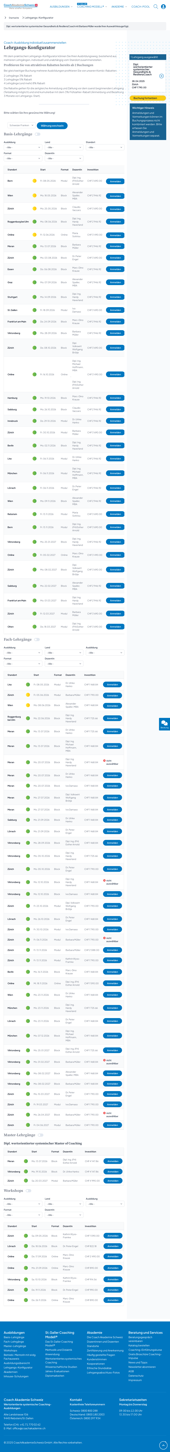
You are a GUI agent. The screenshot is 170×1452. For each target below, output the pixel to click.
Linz (10, 458)
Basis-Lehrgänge (14, 1337)
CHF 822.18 (91, 1246)
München (12, 473)
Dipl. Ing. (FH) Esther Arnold (78, 180)
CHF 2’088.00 (91, 950)
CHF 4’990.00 (92, 1180)
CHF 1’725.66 (91, 718)
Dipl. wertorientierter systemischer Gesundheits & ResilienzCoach (143, 69)
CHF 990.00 (91, 1289)
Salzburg (12, 409)
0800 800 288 (89, 1410)
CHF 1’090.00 (92, 1235)
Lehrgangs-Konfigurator (18, 1367)
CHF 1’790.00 (91, 694)
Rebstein (12, 514)
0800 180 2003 (95, 1414)
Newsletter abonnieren (142, 1366)
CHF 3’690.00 (94, 180)
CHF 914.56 (91, 1279)
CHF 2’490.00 (92, 1256)
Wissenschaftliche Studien (61, 1366)
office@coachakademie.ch (29, 1428)
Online (11, 234)
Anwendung (52, 1354)
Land (47, 142)
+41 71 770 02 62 (30, 1424)
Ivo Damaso (76, 310)
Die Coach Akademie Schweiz (105, 1337)
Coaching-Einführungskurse (145, 1349)
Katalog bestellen (139, 1345)
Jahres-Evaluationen (57, 1371)
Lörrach (12, 487)
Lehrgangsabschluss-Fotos (103, 1372)
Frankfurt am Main (17, 321)
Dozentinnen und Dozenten (103, 1341)
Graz (10, 282)
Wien (10, 195)
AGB (131, 1371)
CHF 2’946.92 (94, 195)
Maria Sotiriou (76, 235)
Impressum (135, 1380)
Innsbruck (13, 420)
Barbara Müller (76, 246)
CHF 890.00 (91, 1267)
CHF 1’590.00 (91, 983)
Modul (64, 180)
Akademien (10, 1371)
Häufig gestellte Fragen (101, 1354)
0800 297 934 (92, 1418)
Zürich (11, 208)
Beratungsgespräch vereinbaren (140, 1339)
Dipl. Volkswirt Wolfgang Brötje (77, 348)
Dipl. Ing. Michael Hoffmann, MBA (78, 365)
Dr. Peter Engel (76, 258)
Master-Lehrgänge (15, 1346)
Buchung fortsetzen (145, 98)
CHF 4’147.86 (91, 1161)
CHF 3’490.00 (94, 234)
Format (7, 153)
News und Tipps (137, 1362)
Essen (11, 269)
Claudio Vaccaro (76, 208)
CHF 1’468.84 (91, 684)
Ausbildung (9, 142)
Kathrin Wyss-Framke (73, 960)
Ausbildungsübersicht (17, 1363)
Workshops (10, 1350)
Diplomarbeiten (54, 1375)
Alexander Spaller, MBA (77, 195)
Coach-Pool (140, 6)
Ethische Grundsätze (99, 1368)
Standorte (93, 1346)
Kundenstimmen (97, 1359)
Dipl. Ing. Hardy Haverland (77, 221)
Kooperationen (96, 1363)
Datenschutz (135, 1375)
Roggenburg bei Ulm (18, 221)
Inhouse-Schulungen (16, 1376)
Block (64, 195)
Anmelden (115, 181)
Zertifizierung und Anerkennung (105, 1350)
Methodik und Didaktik (58, 1349)
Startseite (14, 17)
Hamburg (12, 397)
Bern (10, 180)
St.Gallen (12, 310)
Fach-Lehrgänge (14, 1341)
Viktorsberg (14, 333)
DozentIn (49, 153)
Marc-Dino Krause (77, 269)
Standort (90, 142)
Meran (11, 246)
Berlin (11, 445)
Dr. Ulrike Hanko (76, 421)
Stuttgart (12, 296)
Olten (11, 626)
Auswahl (111, 26)
